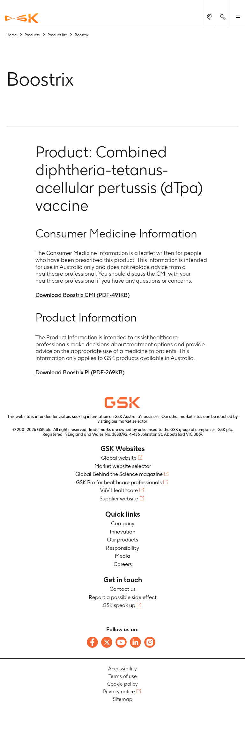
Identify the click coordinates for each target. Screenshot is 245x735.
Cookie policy (122, 684)
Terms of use (122, 676)
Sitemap (122, 699)
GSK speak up (119, 605)
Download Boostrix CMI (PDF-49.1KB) (82, 295)
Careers (123, 564)
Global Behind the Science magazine (119, 474)
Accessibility (122, 669)
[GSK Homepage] (22, 18)
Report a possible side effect (123, 597)
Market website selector (122, 466)
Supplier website (119, 498)
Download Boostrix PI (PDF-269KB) (79, 372)
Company (122, 523)
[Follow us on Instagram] (149, 642)
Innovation (122, 531)
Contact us (122, 589)
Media (122, 556)
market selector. (133, 421)
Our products (122, 539)
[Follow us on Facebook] (92, 642)
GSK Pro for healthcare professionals (119, 482)
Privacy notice (119, 692)
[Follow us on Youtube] (121, 642)
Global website (119, 458)
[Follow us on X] (106, 642)
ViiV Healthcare (119, 490)
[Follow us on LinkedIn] (135, 642)
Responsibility (122, 548)
